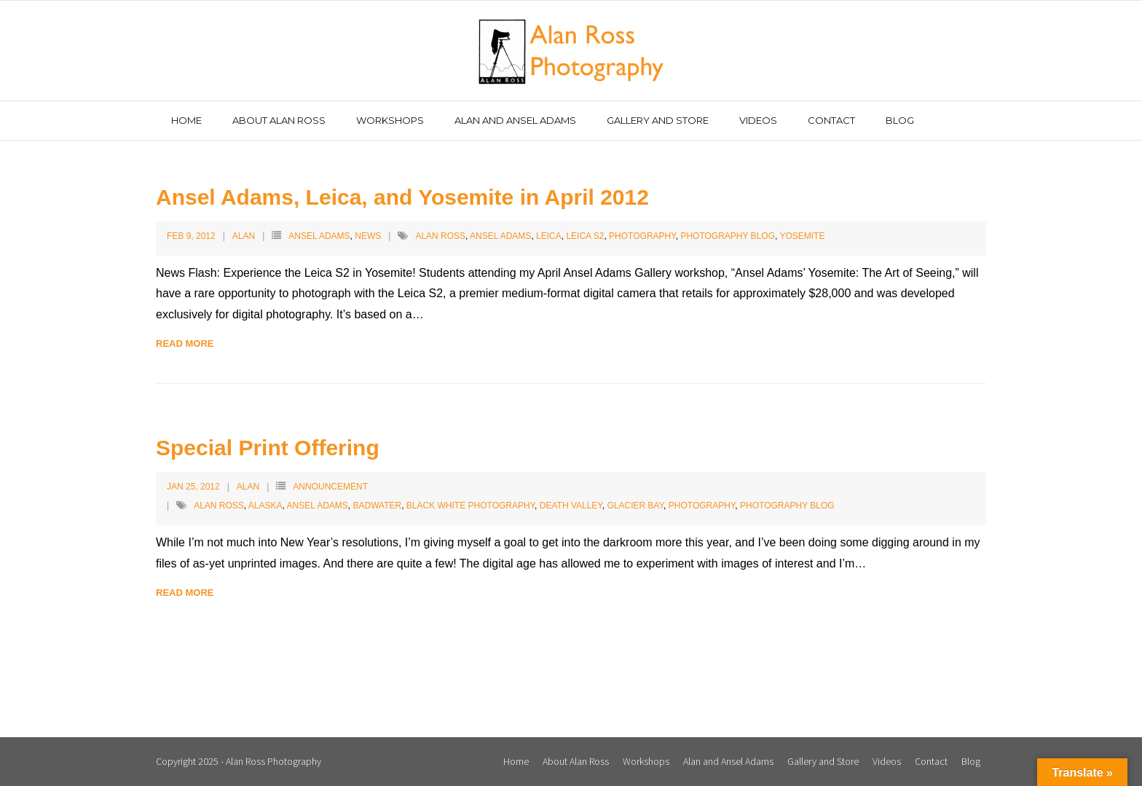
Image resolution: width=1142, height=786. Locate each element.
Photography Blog (727, 236)
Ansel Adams (319, 236)
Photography (642, 236)
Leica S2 (585, 236)
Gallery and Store (823, 761)
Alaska (265, 505)
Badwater (377, 505)
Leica (549, 236)
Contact (931, 761)
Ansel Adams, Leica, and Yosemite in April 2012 (402, 197)
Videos (887, 761)
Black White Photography (470, 505)
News (368, 236)
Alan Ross (440, 236)
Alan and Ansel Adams (728, 761)
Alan (243, 236)
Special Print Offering (267, 448)
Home (516, 761)
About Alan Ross (576, 761)
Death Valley (571, 505)
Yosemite (801, 236)
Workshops (646, 761)
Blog (970, 761)
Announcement (330, 487)
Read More (184, 343)
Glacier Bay (635, 505)
